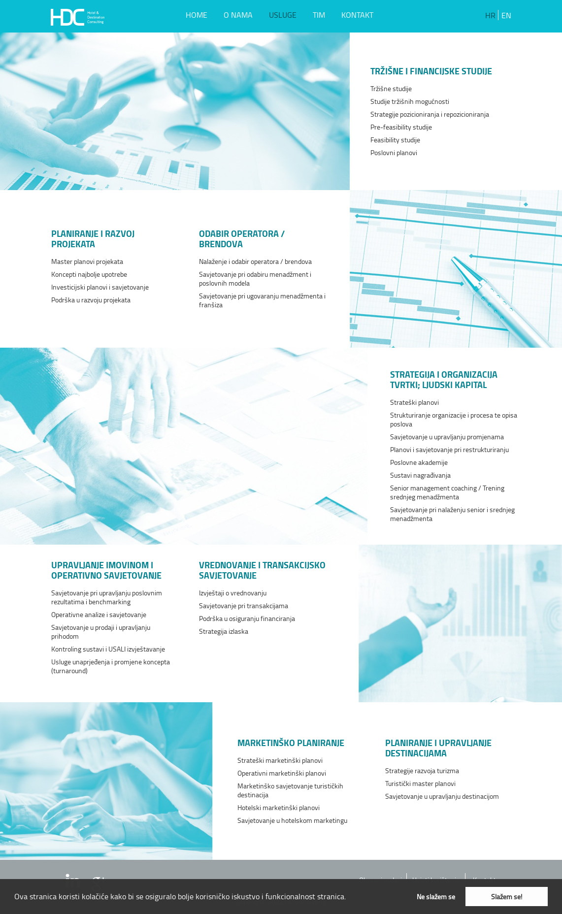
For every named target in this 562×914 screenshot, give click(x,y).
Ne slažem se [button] (436, 896)
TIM (319, 14)
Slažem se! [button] (506, 896)
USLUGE (283, 14)
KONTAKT (357, 14)
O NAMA (238, 14)
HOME (196, 14)
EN (506, 15)
